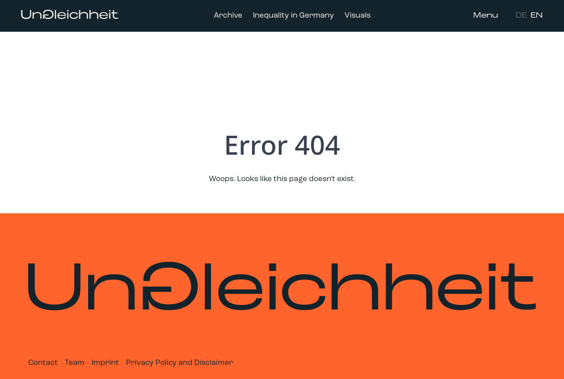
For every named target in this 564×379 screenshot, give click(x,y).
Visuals (358, 15)
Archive (228, 15)
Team (75, 363)
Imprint (105, 363)
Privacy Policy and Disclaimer (179, 363)
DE (521, 15)
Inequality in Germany (293, 15)
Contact (43, 363)
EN (537, 15)
